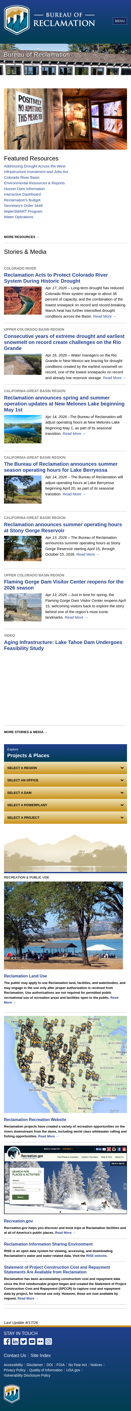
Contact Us (15, 1355)
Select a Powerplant (27, 805)
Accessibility (13, 1365)
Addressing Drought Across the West (34, 166)
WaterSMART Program (23, 211)
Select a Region (22, 768)
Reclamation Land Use (25, 976)
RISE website (96, 1256)
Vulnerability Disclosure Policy (27, 1375)
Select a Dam (19, 793)
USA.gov (73, 1370)
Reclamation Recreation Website (35, 1120)
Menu (120, 21)
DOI (50, 1365)
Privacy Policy (15, 1370)
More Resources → (22, 237)
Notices (96, 1365)
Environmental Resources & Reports (34, 183)
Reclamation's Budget (22, 200)
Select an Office (22, 780)
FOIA (61, 1365)
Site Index (41, 1355)
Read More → (104, 316)
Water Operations (18, 217)
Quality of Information (46, 1370)
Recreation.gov (18, 1221)
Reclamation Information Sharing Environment (48, 1244)
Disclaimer (35, 1365)
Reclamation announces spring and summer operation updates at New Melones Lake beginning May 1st (64, 404)
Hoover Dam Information (24, 189)
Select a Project (23, 817)
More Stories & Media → (26, 732)
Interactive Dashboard (22, 194)
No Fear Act (77, 1365)
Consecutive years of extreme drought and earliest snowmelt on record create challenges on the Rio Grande (64, 342)
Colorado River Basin (22, 177)
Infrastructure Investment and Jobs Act (36, 171)
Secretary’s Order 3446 (23, 205)
